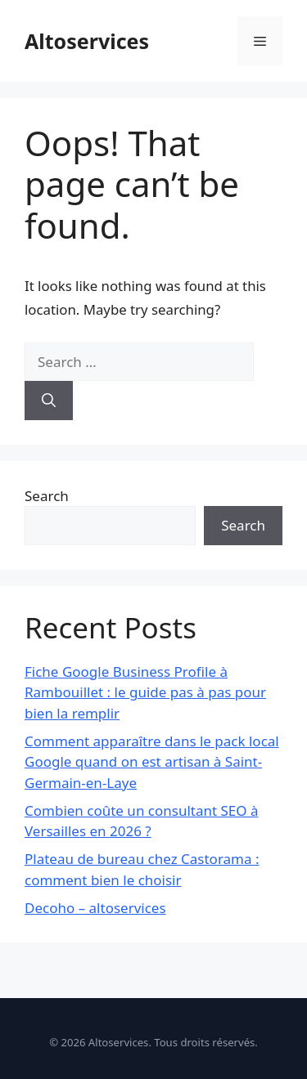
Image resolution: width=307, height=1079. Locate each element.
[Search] (49, 400)
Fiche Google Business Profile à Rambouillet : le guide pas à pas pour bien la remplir (145, 692)
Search (47, 495)
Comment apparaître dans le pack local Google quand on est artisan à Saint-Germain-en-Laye (152, 762)
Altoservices (87, 41)
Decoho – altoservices (95, 907)
